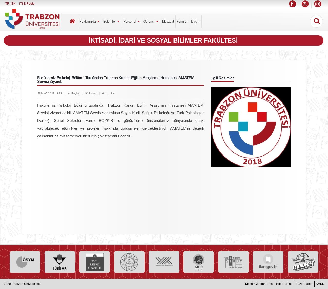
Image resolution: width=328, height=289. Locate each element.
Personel (132, 21)
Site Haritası (284, 284)
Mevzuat (168, 21)
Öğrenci (151, 21)
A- (112, 93)
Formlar (182, 21)
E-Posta (27, 3)
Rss (270, 284)
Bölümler (111, 21)
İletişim (195, 21)
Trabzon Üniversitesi (26, 284)
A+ (104, 93)
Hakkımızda (89, 21)
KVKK (320, 284)
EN (13, 3)
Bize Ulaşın (304, 284)
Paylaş (73, 93)
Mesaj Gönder (255, 284)
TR (7, 3)
